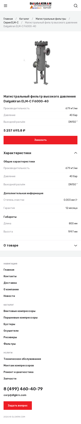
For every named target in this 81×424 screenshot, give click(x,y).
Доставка (10, 282)
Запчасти (10, 378)
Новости (9, 296)
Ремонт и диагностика (18, 372)
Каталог (9, 305)
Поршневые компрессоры (21, 317)
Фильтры (10, 343)
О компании (11, 289)
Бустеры (9, 324)
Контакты (10, 276)
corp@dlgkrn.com (15, 395)
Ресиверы (10, 337)
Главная (9, 269)
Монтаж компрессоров (19, 365)
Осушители (11, 330)
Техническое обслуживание (22, 359)
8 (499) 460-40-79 (23, 388)
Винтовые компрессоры (19, 311)
